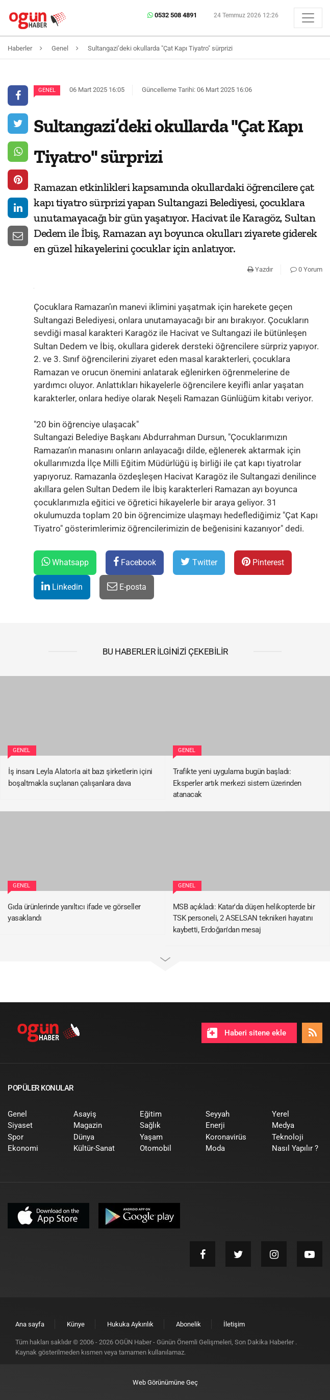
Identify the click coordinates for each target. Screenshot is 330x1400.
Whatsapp (65, 562)
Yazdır (260, 269)
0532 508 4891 (172, 15)
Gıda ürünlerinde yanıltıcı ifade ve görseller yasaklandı (74, 912)
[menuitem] (33, 1114)
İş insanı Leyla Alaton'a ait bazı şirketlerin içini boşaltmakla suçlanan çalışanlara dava (80, 777)
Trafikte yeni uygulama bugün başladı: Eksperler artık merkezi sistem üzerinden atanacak (237, 783)
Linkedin (62, 586)
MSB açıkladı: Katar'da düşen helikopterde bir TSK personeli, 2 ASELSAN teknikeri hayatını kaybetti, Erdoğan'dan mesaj (244, 918)
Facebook (134, 562)
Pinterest (263, 562)
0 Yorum (306, 269)
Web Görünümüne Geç (165, 1382)
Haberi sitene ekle (246, 1033)
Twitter (199, 562)
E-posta (126, 586)
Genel (47, 90)
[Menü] (308, 18)
